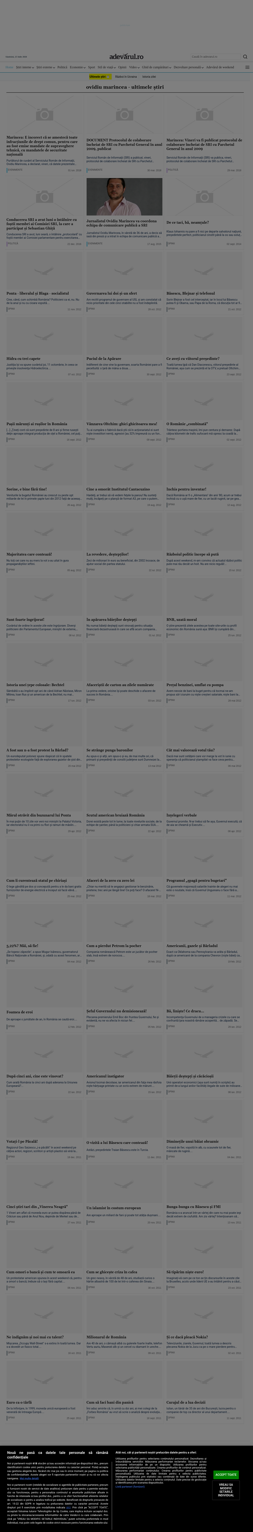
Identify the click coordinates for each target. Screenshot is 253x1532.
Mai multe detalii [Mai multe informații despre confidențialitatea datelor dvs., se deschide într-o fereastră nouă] (29, 1478)
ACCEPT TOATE (226, 1475)
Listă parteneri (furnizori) (130, 1486)
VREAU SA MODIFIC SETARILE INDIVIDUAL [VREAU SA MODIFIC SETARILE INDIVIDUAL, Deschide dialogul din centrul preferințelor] (226, 1490)
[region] (126, 1489)
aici (68, 1507)
